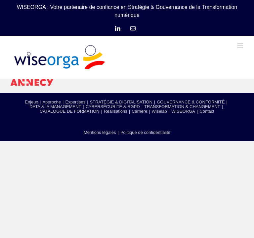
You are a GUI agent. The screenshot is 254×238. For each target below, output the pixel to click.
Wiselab (159, 111)
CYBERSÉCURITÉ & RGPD (113, 106)
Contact (206, 111)
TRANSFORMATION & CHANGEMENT (182, 106)
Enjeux (31, 102)
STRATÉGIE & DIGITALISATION (121, 102)
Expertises (75, 102)
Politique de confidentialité (145, 132)
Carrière (139, 111)
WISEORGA (183, 111)
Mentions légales (100, 132)
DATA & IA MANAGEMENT (55, 106)
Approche (51, 102)
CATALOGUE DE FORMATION (70, 111)
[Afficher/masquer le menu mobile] (240, 45)
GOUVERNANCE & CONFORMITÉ (191, 102)
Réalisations (115, 111)
